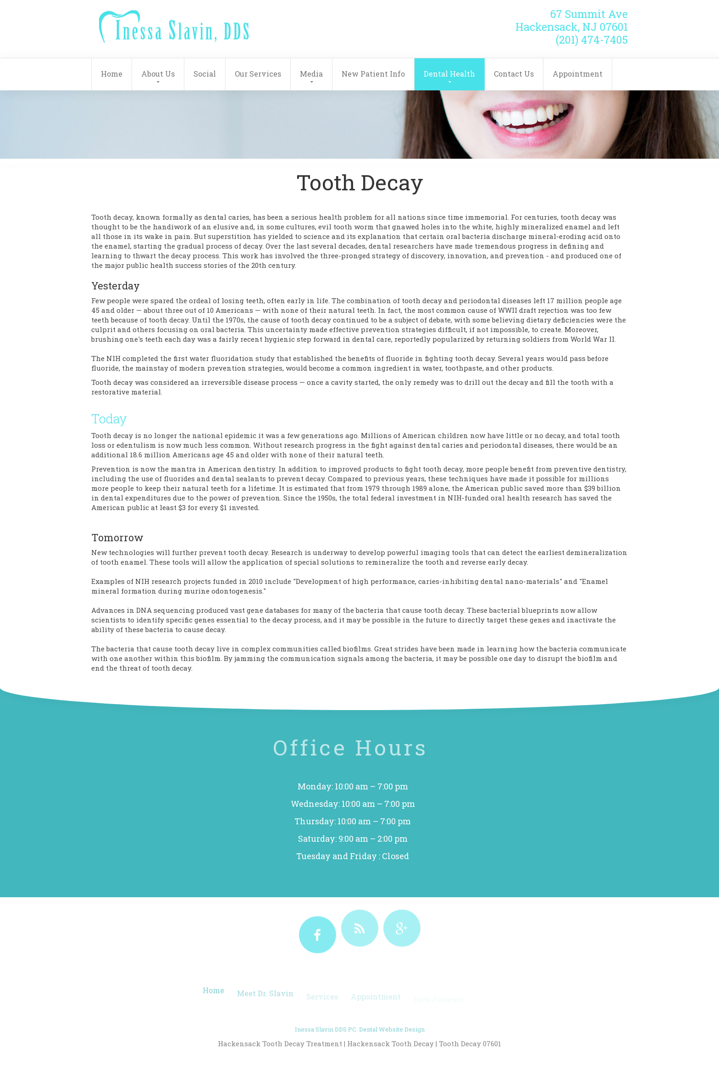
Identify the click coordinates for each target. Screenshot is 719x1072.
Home (111, 73)
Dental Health (449, 73)
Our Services (258, 73)
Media (311, 73)
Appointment (578, 73)
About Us (158, 73)
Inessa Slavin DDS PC (325, 1038)
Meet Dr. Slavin (265, 999)
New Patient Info (373, 73)
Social (205, 73)
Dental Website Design (392, 1038)
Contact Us (514, 73)
